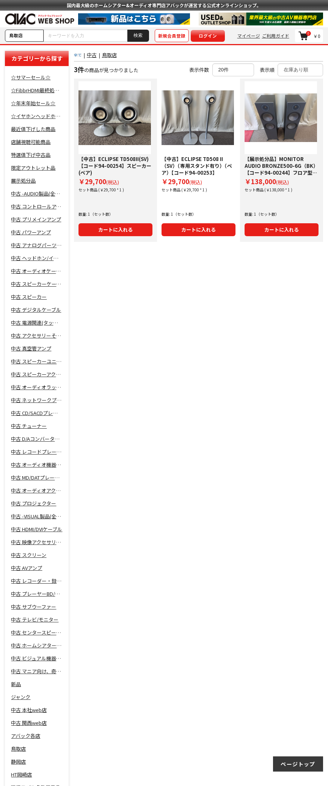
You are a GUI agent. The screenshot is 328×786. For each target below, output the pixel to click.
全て (78, 55)
